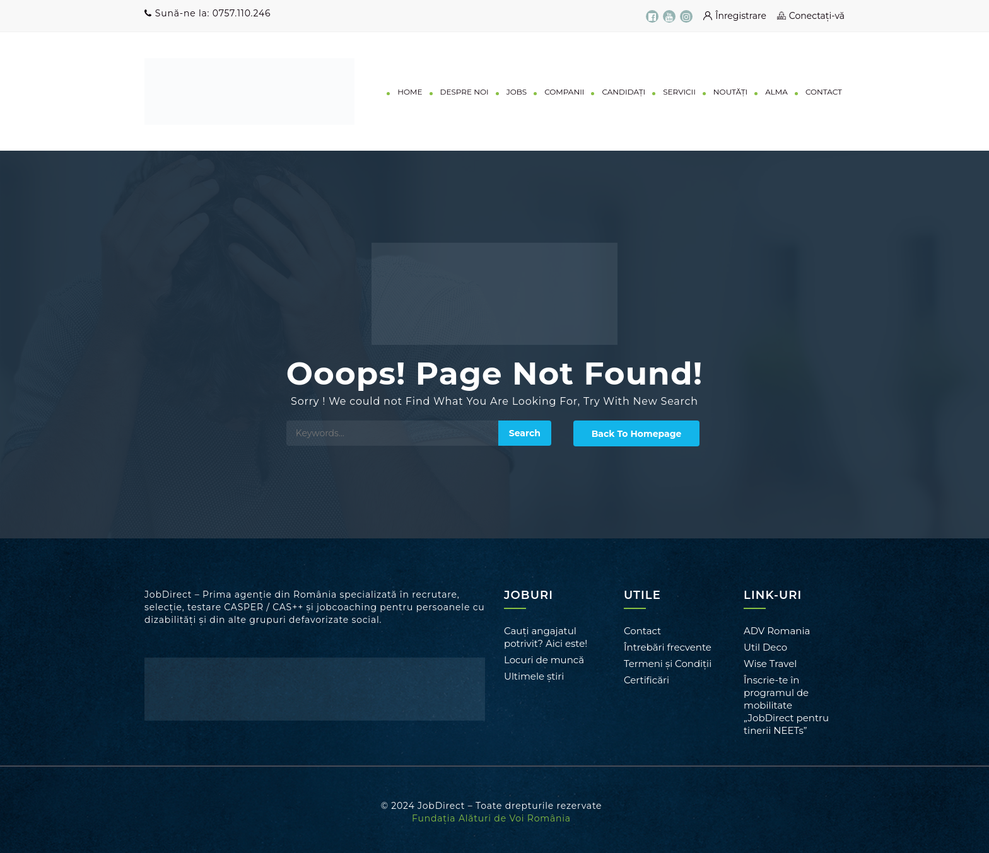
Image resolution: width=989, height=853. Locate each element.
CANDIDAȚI (623, 91)
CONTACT (823, 91)
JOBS (516, 91)
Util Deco (765, 647)
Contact (642, 631)
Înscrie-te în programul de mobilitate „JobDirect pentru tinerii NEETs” (786, 705)
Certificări (646, 680)
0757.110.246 (242, 13)
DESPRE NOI (464, 91)
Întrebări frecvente (667, 647)
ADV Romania (777, 631)
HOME (409, 91)
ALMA (776, 91)
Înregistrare (734, 15)
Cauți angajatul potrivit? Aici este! (545, 637)
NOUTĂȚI (730, 91)
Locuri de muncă (544, 660)
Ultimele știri (534, 676)
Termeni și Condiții (667, 664)
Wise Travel (770, 664)
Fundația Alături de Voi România (491, 818)
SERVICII (679, 91)
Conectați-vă (811, 15)
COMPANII (564, 91)
